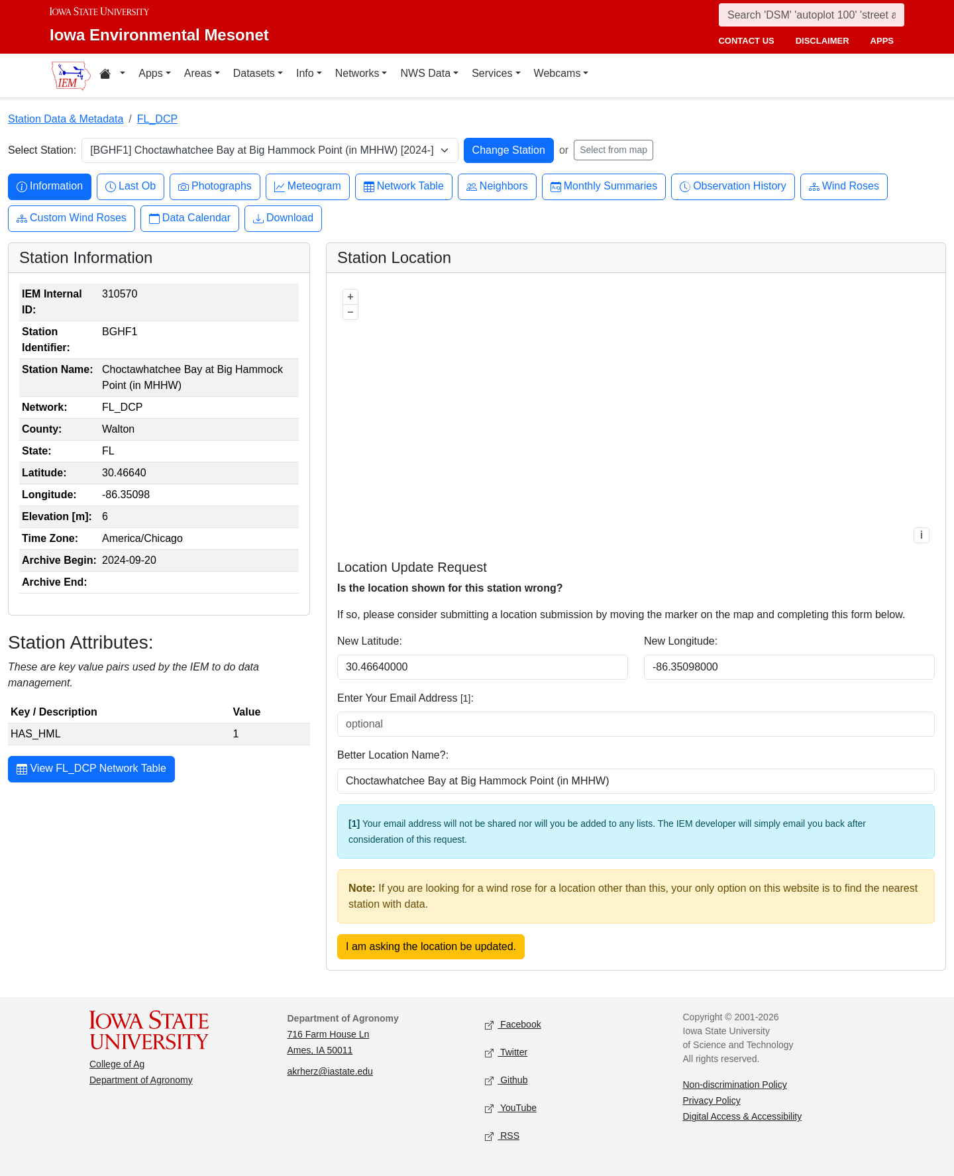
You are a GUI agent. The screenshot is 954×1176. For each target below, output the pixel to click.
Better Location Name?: (393, 755)
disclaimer (822, 41)
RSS (502, 1136)
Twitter (506, 1053)
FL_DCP (157, 119)
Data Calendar (190, 218)
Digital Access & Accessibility (742, 1116)
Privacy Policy (712, 1100)
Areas (198, 73)
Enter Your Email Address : (405, 698)
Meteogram (307, 186)
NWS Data (425, 73)
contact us (746, 41)
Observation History (733, 186)
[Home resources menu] (112, 75)
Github (506, 1081)
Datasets (254, 73)
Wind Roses (844, 186)
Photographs (215, 186)
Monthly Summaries (604, 186)
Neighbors (497, 186)
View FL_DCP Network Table (91, 770)
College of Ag (116, 1064)
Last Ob (130, 186)
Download (283, 218)
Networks (357, 73)
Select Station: (42, 150)
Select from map (613, 149)
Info (305, 73)
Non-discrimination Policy (735, 1084)
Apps (150, 73)
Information (50, 186)
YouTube (511, 1109)
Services (492, 73)
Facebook (513, 1025)
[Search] (811, 15)
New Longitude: (680, 641)
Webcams (557, 73)
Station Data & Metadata (65, 119)
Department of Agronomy (141, 1080)
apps (882, 41)
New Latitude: (369, 641)
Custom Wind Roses (72, 218)
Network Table (404, 186)
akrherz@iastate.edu (330, 1071)
